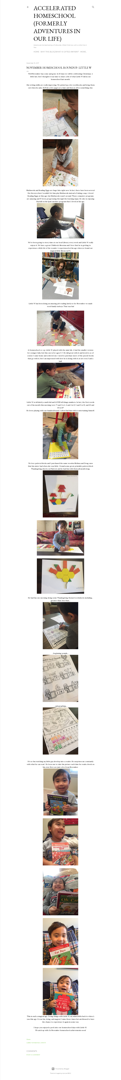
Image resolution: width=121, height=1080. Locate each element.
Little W (43, 1043)
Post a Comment (33, 1055)
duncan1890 (67, 1073)
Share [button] (28, 1039)
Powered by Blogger (60, 1068)
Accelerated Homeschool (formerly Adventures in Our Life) (57, 23)
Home (36, 52)
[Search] (93, 6)
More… (83, 52)
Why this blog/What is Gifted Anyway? (60, 52)
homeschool (35, 1043)
